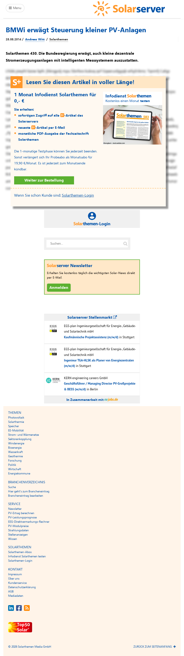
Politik (12, 465)
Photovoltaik (16, 417)
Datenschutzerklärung (22, 587)
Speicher (13, 426)
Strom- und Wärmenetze (23, 435)
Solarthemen (58, 39)
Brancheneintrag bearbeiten (25, 496)
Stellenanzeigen (18, 535)
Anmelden (58, 287)
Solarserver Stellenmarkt (92, 317)
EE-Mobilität (16, 430)
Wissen (12, 539)
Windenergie (16, 443)
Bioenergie (15, 448)
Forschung (15, 460)
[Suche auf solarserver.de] (125, 243)
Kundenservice (17, 583)
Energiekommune (19, 473)
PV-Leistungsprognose (22, 517)
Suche (12, 487)
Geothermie (15, 456)
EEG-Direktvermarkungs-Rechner (28, 522)
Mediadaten (15, 596)
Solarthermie (16, 422)
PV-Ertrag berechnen (21, 513)
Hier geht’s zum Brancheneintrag (28, 491)
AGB (11, 591)
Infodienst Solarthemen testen (27, 556)
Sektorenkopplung (19, 439)
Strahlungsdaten (18, 530)
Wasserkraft (15, 452)
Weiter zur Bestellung (44, 180)
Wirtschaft (14, 469)
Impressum (15, 574)
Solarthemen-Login (78, 195)
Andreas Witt (35, 39)
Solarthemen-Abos (20, 552)
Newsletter (15, 509)
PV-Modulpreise (18, 526)
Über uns (13, 579)
